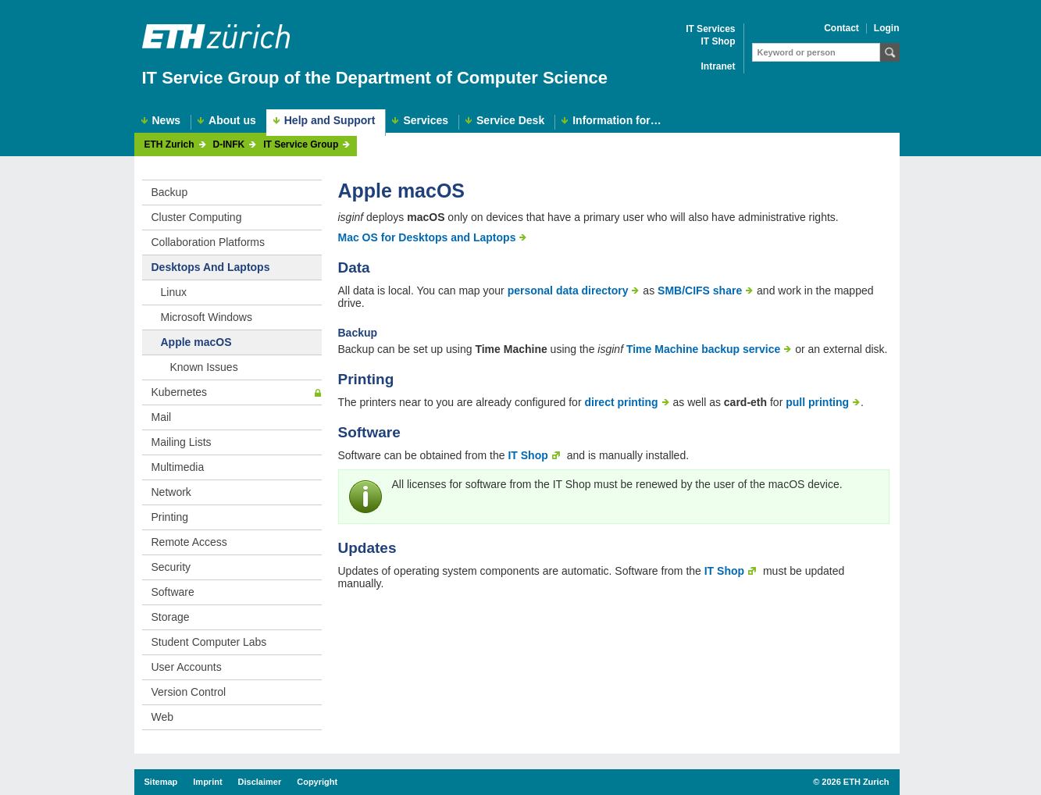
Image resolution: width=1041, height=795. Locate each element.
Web (163, 717)
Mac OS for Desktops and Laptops (427, 237)
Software (173, 592)
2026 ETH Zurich (855, 781)
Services (425, 121)
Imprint (207, 781)
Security (171, 567)
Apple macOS (196, 342)
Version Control (189, 692)
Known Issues (204, 367)
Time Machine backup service (703, 349)
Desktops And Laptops (211, 267)
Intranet (718, 67)
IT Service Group (300, 145)
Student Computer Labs (209, 642)
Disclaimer (260, 781)
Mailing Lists (182, 442)
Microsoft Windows (206, 317)
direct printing (621, 402)
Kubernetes (180, 392)
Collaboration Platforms (209, 242)
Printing (170, 517)
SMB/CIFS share (700, 290)
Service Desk (510, 121)
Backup (170, 192)
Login (887, 28)
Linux (174, 292)
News (166, 121)
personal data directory (568, 290)
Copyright (317, 781)
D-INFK (229, 145)
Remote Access (189, 542)
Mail (162, 417)
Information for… (616, 121)
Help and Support (330, 120)
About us (232, 121)
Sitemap (161, 781)
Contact (841, 28)
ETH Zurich (169, 145)
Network (171, 492)
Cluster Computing (197, 217)
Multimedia (178, 467)
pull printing (817, 402)
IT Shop (718, 42)
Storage (171, 617)
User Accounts (187, 667)
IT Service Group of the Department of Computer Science (375, 77)
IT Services (710, 29)
